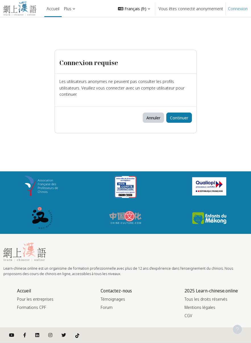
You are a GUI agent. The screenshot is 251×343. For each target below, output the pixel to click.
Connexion (238, 8)
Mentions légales (199, 307)
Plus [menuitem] (67, 8)
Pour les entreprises (35, 299)
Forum (107, 307)
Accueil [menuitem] (53, 8)
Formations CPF (31, 307)
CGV (188, 315)
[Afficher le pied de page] (237, 329)
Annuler (153, 117)
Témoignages (113, 299)
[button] (134, 8)
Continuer (179, 117)
